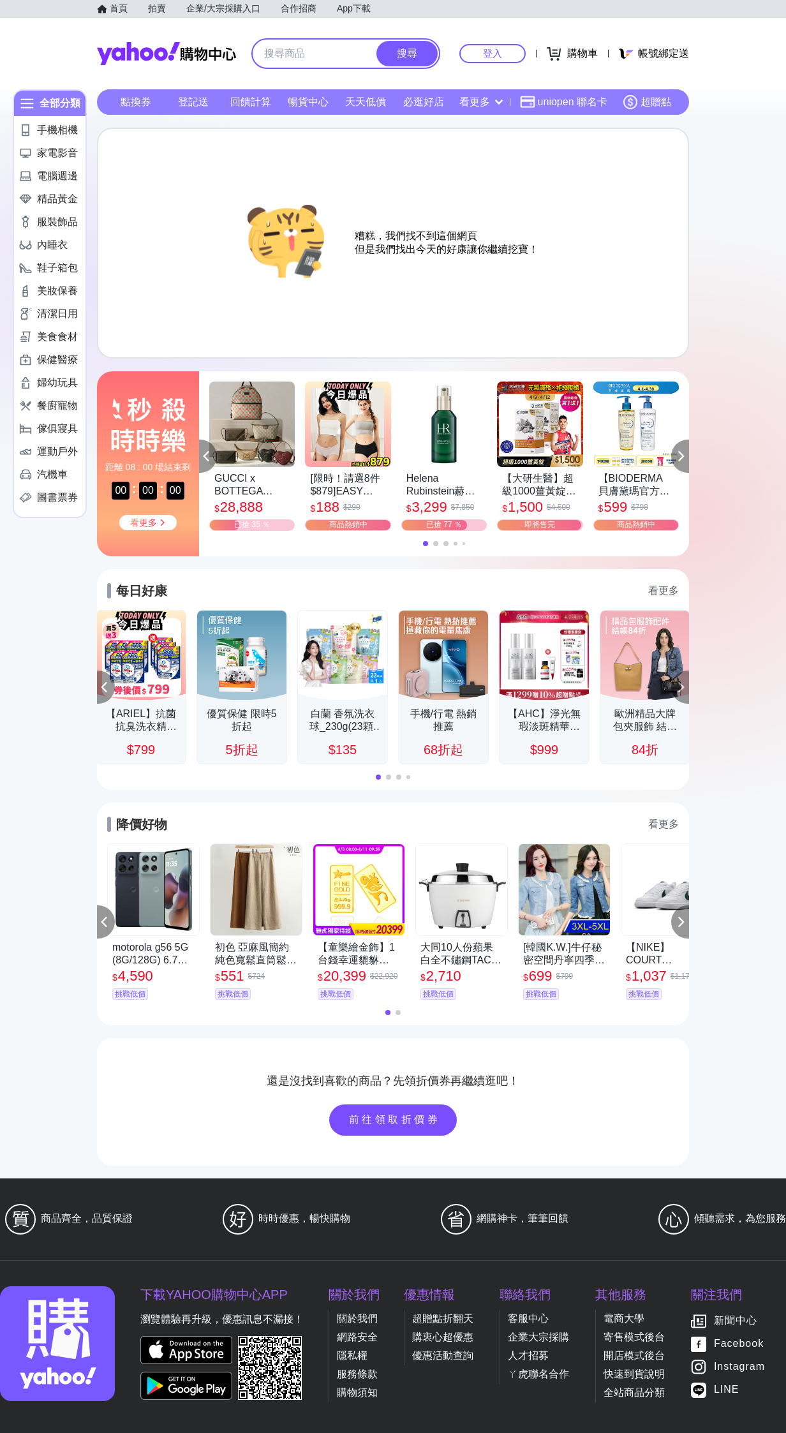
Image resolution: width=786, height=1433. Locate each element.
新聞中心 (735, 1321)
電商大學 (624, 1318)
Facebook (739, 1344)
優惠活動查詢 (442, 1355)
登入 (492, 53)
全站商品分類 (634, 1392)
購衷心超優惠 (442, 1337)
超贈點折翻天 (442, 1318)
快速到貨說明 (634, 1374)
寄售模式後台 (634, 1337)
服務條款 (357, 1374)
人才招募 (528, 1355)
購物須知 (357, 1392)
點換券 (136, 101)
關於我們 (357, 1318)
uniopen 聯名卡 (563, 102)
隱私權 (352, 1355)
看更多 (481, 101)
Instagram (739, 1367)
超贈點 (647, 102)
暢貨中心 (308, 101)
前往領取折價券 (395, 1119)
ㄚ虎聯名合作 (538, 1374)
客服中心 (528, 1318)
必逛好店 (423, 101)
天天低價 (365, 101)
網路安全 (357, 1337)
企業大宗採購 (538, 1337)
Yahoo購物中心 (166, 53)
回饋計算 (250, 101)
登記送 (193, 101)
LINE (726, 1390)
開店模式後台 (634, 1355)
